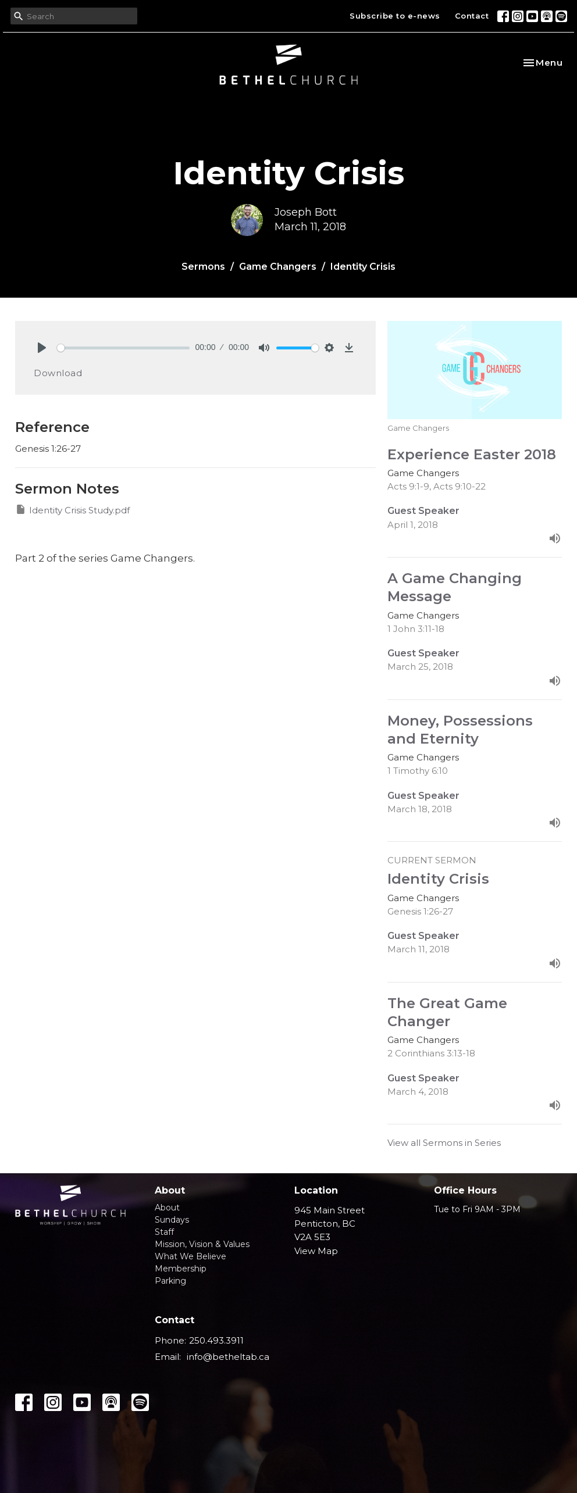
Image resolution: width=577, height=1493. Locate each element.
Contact (472, 15)
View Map (316, 1250)
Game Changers (277, 266)
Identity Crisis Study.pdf (72, 509)
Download (58, 372)
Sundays (172, 1220)
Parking (170, 1281)
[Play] (42, 347)
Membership (180, 1268)
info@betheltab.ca (228, 1356)
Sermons (203, 266)
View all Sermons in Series (444, 1142)
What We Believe (190, 1256)
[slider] (123, 347)
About (167, 1207)
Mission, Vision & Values (202, 1244)
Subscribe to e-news (395, 15)
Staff (164, 1232)
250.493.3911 (216, 1340)
